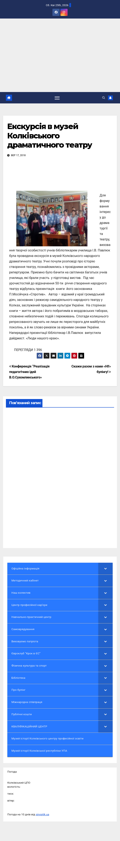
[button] (103, 97)
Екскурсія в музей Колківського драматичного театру (49, 136)
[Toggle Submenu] (105, 569)
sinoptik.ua (42, 814)
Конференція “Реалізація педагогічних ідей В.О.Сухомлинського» (29, 371)
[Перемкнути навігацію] (57, 98)
